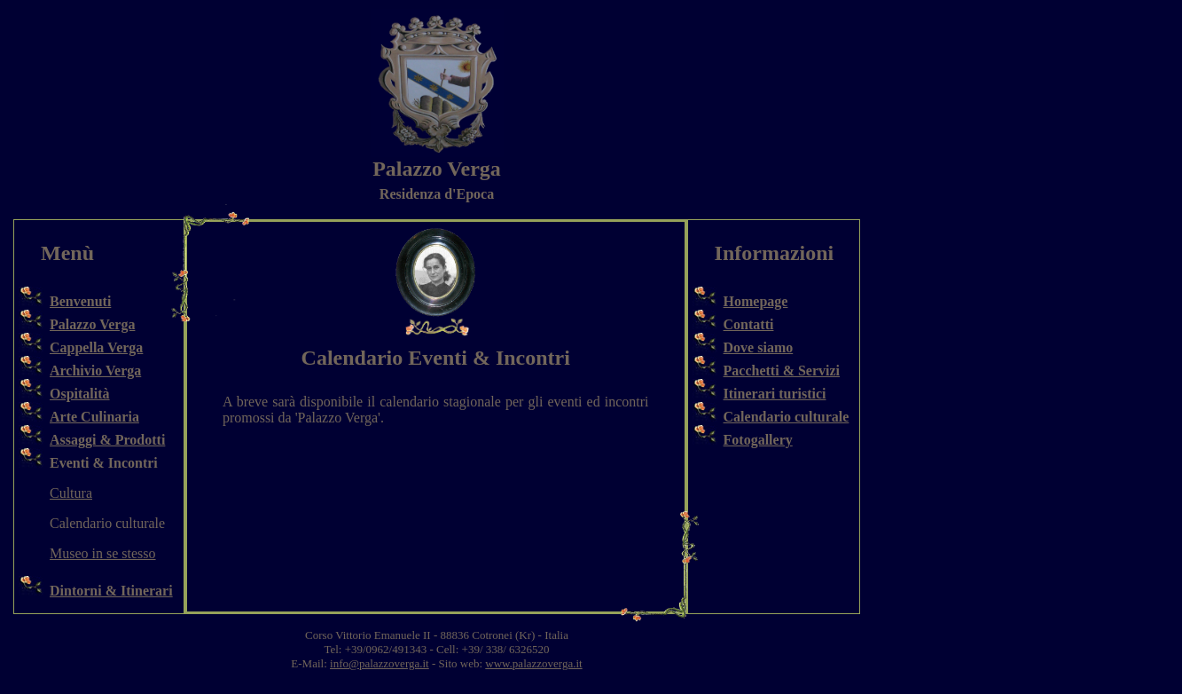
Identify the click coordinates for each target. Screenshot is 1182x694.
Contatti (749, 324)
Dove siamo (759, 347)
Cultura (71, 493)
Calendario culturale (786, 416)
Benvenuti (80, 301)
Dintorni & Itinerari (111, 590)
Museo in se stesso (103, 553)
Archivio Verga (95, 370)
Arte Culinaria (94, 416)
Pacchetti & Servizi (782, 370)
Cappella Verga (96, 347)
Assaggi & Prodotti (107, 439)
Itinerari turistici (775, 393)
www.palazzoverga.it (533, 663)
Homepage (756, 301)
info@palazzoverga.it (379, 663)
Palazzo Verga (92, 324)
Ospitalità (80, 393)
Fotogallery (758, 439)
